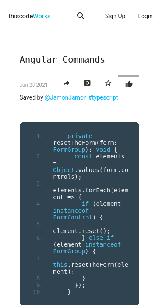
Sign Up (115, 16)
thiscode (29, 16)
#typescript (103, 97)
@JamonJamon (65, 97)
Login (145, 16)
